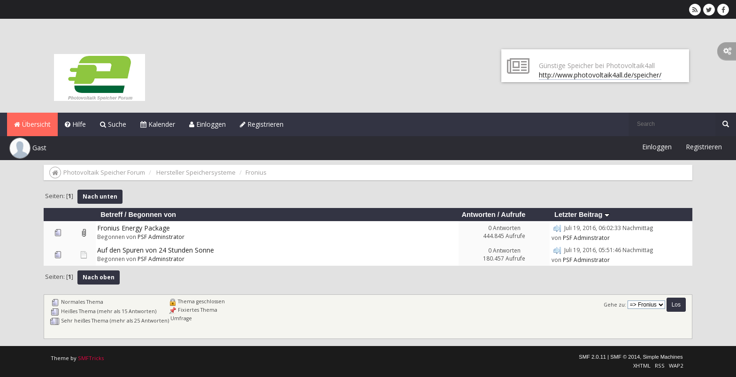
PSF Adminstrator (161, 236)
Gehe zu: (615, 304)
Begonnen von (152, 214)
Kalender (157, 124)
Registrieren (262, 124)
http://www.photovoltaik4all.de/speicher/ (600, 74)
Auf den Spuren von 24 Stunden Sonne (155, 250)
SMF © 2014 (625, 357)
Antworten (478, 214)
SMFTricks (91, 358)
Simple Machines (662, 357)
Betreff (111, 214)
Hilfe (75, 124)
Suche (113, 124)
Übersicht (32, 124)
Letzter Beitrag (582, 214)
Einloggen (207, 124)
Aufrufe (513, 214)
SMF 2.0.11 (592, 357)
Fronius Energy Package (133, 227)
